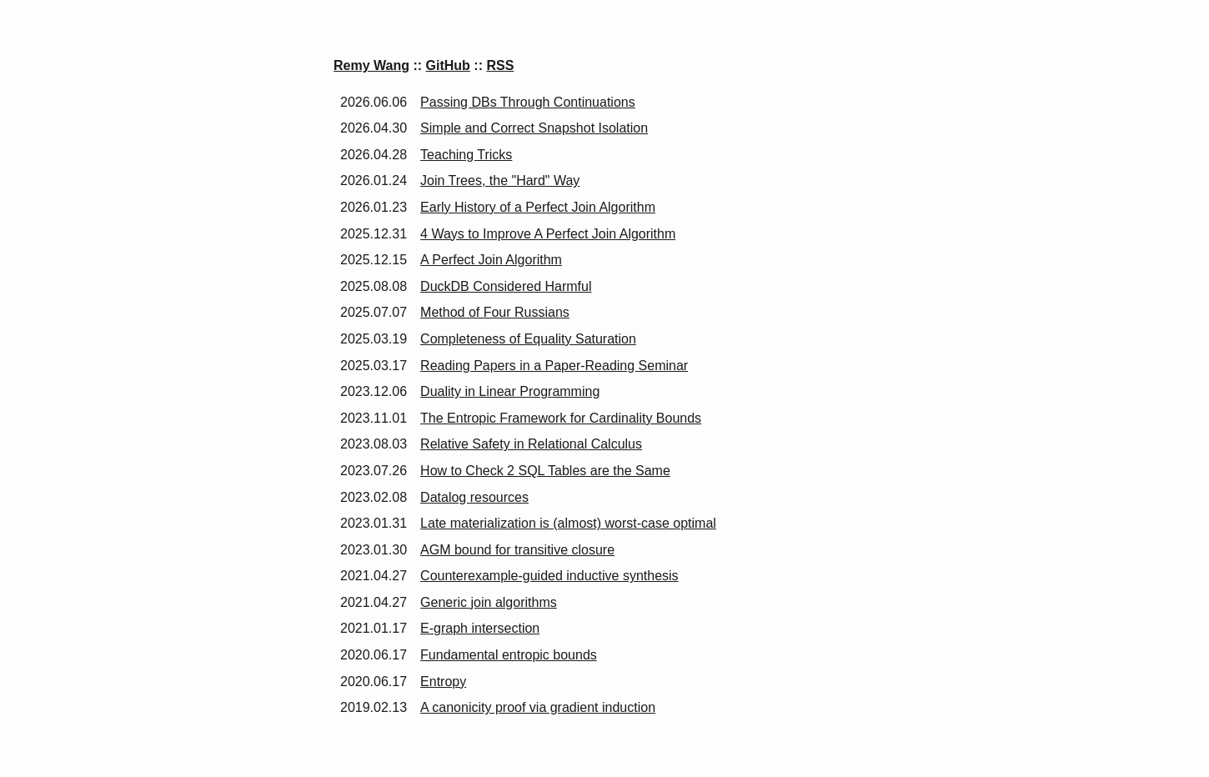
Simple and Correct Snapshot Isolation (534, 128)
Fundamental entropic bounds (508, 655)
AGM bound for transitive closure (517, 550)
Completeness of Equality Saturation (528, 339)
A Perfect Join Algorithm (491, 260)
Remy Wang (371, 65)
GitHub (448, 65)
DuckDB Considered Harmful (505, 286)
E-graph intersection (479, 628)
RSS (500, 65)
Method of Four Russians (494, 312)
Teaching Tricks (466, 155)
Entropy (443, 681)
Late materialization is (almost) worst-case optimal (568, 523)
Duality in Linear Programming (509, 391)
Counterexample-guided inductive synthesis (549, 576)
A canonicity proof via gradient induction (537, 707)
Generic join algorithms (488, 602)
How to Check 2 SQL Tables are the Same (545, 471)
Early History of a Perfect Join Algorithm (537, 207)
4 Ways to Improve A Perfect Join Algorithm (547, 234)
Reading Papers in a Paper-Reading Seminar (554, 365)
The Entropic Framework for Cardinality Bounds (560, 418)
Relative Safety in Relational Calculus (531, 444)
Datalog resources (474, 497)
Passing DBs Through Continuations (527, 102)
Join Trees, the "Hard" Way (499, 180)
